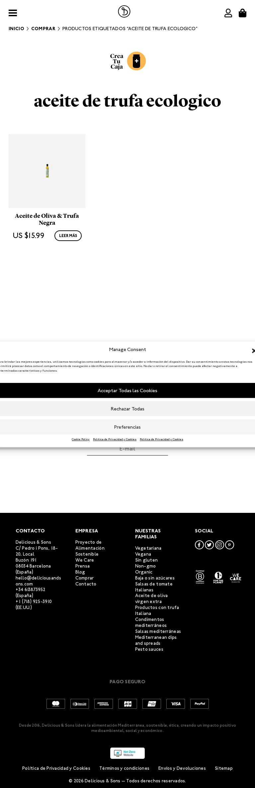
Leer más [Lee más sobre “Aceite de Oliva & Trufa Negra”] (68, 305)
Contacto (86, 584)
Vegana (143, 554)
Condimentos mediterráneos (151, 622)
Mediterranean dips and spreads (156, 640)
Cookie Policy (81, 439)
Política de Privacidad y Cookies (114, 439)
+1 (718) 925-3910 (34, 601)
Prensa (82, 566)
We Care (84, 560)
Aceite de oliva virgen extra (151, 598)
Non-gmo (145, 566)
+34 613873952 (31, 589)
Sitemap (224, 768)
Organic (144, 572)
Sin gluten (146, 560)
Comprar (43, 28)
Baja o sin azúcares (155, 578)
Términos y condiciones (124, 768)
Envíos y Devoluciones (182, 768)
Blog (80, 572)
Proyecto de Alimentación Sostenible (90, 548)
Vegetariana (148, 548)
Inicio (16, 28)
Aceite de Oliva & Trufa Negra (47, 289)
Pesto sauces (149, 649)
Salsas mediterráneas (158, 631)
